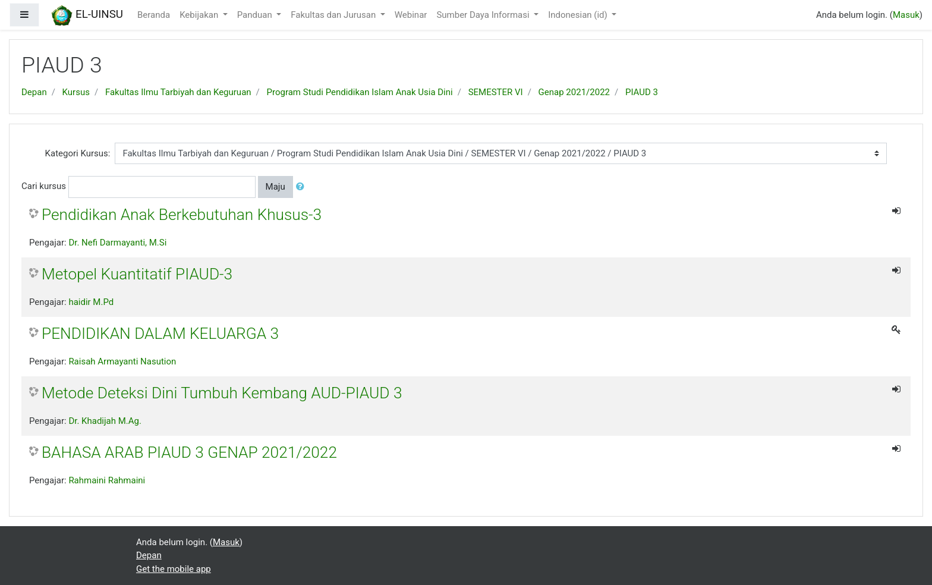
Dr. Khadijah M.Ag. (104, 421)
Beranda (153, 15)
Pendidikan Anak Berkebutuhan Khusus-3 (182, 215)
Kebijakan (200, 15)
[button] (302, 187)
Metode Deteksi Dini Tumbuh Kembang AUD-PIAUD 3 (222, 393)
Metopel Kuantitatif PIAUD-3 (137, 274)
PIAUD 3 (641, 92)
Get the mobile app (173, 569)
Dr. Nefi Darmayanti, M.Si (117, 242)
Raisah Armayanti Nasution (122, 361)
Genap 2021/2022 (574, 92)
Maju (275, 186)
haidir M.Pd (91, 302)
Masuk (906, 15)
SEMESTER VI (495, 92)
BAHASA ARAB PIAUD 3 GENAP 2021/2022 (189, 452)
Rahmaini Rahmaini (106, 480)
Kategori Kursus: (78, 153)
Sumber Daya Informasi (483, 15)
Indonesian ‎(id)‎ (578, 15)
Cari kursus (43, 186)
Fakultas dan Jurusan (334, 15)
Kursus (76, 92)
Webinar (411, 15)
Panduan (256, 15)
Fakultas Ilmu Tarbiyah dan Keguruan (178, 92)
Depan (34, 92)
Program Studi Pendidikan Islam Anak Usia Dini (360, 92)
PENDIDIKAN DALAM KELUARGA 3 (160, 333)
